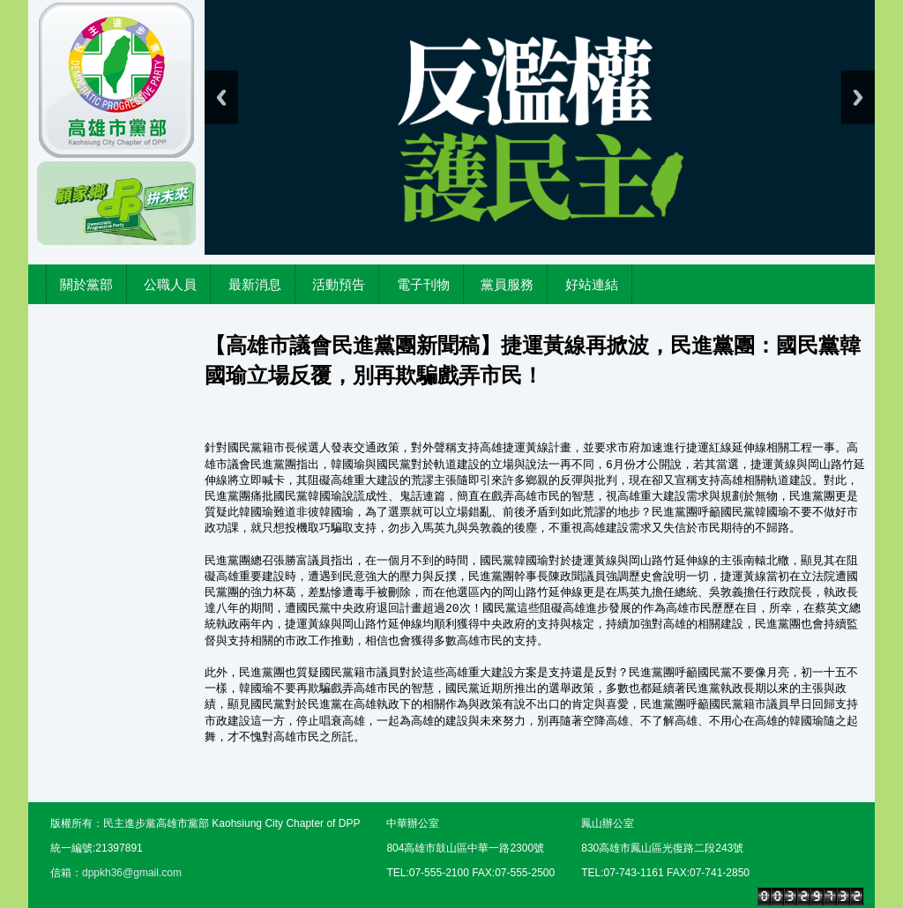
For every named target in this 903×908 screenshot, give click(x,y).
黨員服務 (507, 284)
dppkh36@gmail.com (132, 873)
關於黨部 (86, 284)
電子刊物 (423, 284)
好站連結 (591, 284)
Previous (221, 97)
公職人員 (170, 284)
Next (858, 97)
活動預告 (338, 284)
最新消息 (254, 284)
